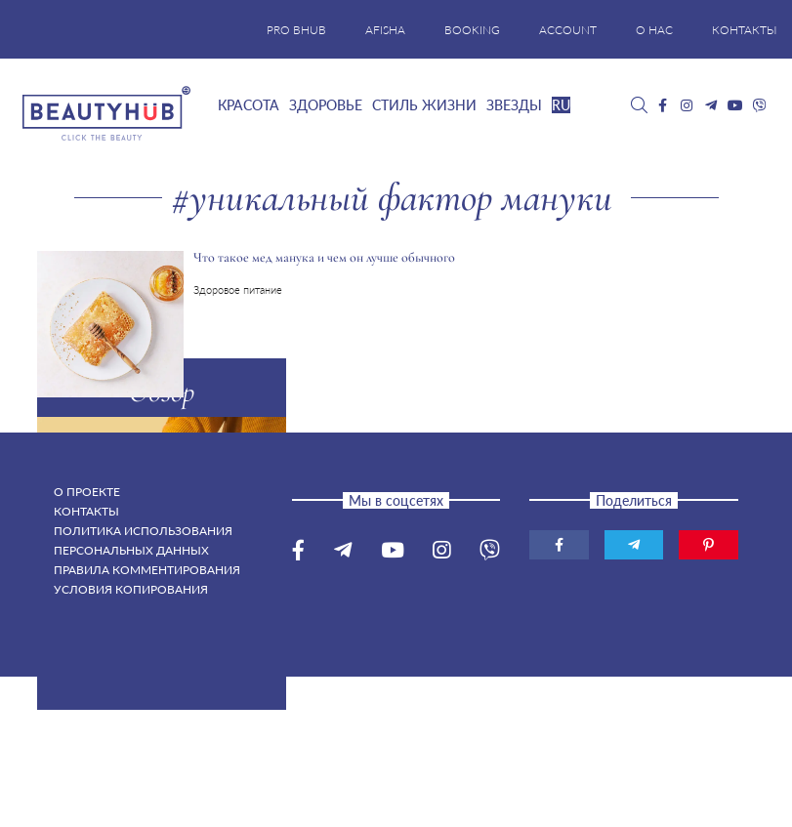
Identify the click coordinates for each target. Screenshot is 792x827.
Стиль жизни (424, 105)
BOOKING (472, 29)
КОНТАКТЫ (744, 29)
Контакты (86, 511)
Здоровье (325, 105)
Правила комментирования (147, 569)
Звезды (514, 105)
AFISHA (385, 29)
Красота (248, 105)
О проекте (87, 491)
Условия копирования (131, 589)
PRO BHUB (296, 29)
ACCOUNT (568, 29)
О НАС (654, 29)
